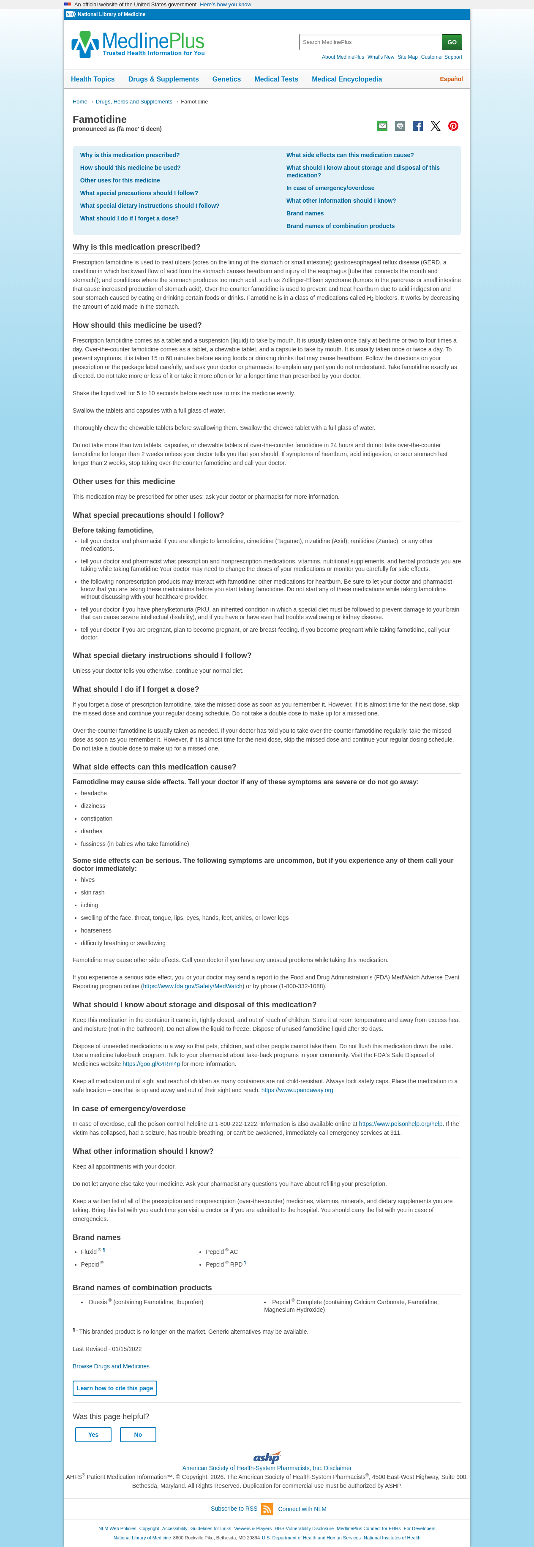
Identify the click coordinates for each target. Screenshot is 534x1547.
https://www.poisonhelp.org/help (401, 1123)
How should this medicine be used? (130, 167)
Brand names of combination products (340, 226)
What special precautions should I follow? (139, 193)
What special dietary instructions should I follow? (150, 205)
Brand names (305, 213)
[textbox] (371, 42)
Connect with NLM (302, 1509)
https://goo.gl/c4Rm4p (151, 1063)
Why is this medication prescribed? (130, 155)
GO (452, 42)
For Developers (420, 1528)
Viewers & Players (253, 1528)
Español (451, 79)
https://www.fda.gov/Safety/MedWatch (192, 986)
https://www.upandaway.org (297, 1090)
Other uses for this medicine (120, 180)
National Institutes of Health (392, 1537)
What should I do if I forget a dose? (129, 218)
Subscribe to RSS (242, 1509)
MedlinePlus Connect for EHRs (368, 1528)
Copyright (149, 1528)
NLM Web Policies (117, 1528)
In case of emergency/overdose (330, 188)
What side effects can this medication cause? (350, 155)
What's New (381, 57)
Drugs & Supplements (163, 79)
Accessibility (175, 1528)
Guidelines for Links (211, 1528)
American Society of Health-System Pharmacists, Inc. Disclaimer (267, 1468)
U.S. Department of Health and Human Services (311, 1537)
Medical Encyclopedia (347, 79)
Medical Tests (276, 79)
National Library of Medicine (111, 14)
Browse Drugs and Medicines (111, 1366)
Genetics (227, 79)
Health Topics (93, 79)
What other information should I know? (341, 200)
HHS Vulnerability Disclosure (304, 1528)
